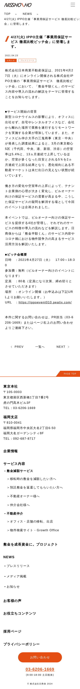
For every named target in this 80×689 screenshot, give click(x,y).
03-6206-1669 (40, 669)
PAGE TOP (70, 374)
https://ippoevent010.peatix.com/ (45, 302)
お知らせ (13, 586)
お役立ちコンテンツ (19, 613)
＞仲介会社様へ (18, 505)
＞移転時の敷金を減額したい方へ (31, 479)
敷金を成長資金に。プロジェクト (30, 544)
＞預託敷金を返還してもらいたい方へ (35, 487)
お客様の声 (12, 601)
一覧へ (40, 346)
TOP (7, 13)
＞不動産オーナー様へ (23, 496)
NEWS (27, 13)
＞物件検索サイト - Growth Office (33, 530)
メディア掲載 (17, 576)
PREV (16, 346)
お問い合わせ (40, 657)
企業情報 (10, 451)
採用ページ (12, 631)
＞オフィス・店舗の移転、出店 (30, 521)
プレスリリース (18, 566)
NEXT (63, 346)
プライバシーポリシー (21, 644)
